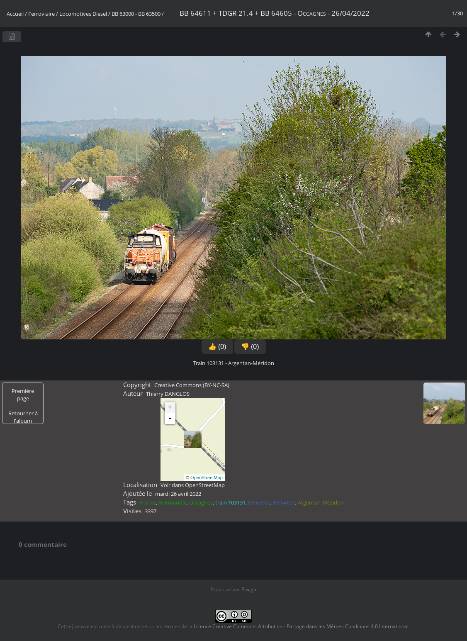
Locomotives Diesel (83, 13)
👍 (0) (217, 346)
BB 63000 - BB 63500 (136, 13)
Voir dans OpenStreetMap (193, 485)
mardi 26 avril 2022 (178, 493)
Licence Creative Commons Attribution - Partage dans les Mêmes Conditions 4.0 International (301, 626)
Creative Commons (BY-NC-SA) (191, 385)
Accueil (15, 13)
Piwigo (248, 589)
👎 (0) (250, 346)
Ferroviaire (41, 13)
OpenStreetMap (206, 477)
